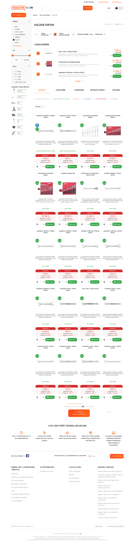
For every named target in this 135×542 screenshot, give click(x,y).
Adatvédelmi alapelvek (19, 484)
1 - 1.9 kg (18, 77)
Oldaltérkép (99, 526)
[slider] (12, 55)
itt (80, 533)
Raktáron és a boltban (62, 99)
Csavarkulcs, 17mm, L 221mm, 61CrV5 (68, 116)
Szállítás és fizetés (46, 471)
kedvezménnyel (101, 99)
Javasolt (42, 90)
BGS (16, 26)
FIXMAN (17, 37)
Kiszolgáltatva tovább (18, 497)
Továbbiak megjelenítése (79, 413)
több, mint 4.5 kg (20, 82)
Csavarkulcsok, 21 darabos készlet (45, 174)
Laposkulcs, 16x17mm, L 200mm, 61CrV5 (90, 232)
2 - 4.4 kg (18, 79)
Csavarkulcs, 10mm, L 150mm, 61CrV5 (67, 347)
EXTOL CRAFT (19, 32)
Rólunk (71, 475)
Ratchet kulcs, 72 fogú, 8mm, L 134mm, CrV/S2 (90, 174)
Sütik (13, 491)
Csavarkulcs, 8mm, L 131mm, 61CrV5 (113, 289)
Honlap (35, 15)
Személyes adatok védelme (20, 494)
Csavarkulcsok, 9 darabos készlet (90, 116)
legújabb (116, 90)
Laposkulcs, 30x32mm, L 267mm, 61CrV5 (45, 289)
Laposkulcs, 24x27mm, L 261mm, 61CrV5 (112, 232)
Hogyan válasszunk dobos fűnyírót (110, 471)
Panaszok (14, 474)
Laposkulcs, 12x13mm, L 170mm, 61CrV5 (68, 232)
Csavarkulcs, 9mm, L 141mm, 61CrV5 (45, 347)
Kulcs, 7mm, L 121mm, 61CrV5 (90, 289)
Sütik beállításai (16, 501)
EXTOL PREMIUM (20, 34)
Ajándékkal (88, 99)
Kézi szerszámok (45, 15)
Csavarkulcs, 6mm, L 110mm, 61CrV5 (68, 289)
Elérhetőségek (89, 2)
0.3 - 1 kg (18, 74)
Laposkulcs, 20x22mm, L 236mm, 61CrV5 (45, 116)
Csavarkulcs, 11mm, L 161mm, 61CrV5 (90, 347)
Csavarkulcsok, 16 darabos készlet (112, 116)
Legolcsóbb (60, 90)
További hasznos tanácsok (107, 517)
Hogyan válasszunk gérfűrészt (108, 509)
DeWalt (17, 29)
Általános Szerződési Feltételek (22, 477)
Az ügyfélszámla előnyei (19, 487)
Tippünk (76, 99)
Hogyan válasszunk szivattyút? (108, 494)
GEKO (16, 42)
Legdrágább (79, 90)
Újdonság (115, 99)
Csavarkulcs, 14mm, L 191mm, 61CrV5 (112, 347)
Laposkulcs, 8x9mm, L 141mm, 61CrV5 (112, 174)
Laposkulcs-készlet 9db (68, 173)
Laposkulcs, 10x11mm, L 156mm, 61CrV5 (46, 232)
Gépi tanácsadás (74, 471)
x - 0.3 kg (18, 71)
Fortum (17, 40)
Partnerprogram (74, 481)
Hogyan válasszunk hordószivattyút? (110, 491)
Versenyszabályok (17, 480)
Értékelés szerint (97, 90)
